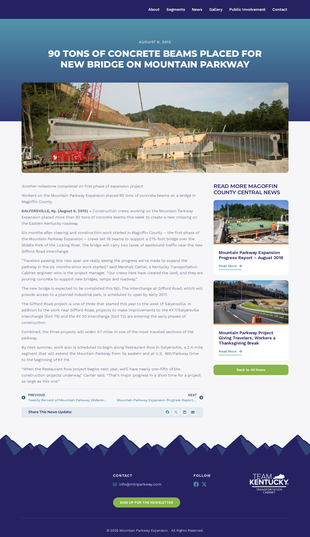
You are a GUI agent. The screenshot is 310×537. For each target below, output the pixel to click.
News (197, 9)
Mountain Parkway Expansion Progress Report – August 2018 (251, 255)
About (154, 9)
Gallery (216, 9)
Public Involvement (247, 9)
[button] (167, 412)
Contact (279, 9)
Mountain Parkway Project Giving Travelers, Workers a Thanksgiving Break (247, 338)
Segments (175, 9)
